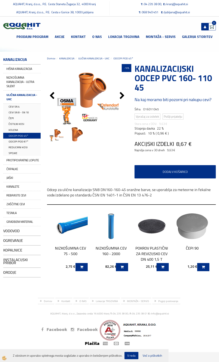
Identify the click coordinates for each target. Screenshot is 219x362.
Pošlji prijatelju (173, 116)
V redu (131, 355)
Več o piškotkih (152, 355)
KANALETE (12, 186)
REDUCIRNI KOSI (18, 147)
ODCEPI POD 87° (18, 141)
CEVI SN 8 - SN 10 (19, 112)
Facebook (54, 329)
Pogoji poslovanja (168, 301)
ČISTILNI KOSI (16, 124)
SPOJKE (13, 153)
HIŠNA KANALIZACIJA (19, 68)
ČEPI (11, 118)
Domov (51, 58)
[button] (122, 96)
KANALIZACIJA (66, 58)
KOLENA (13, 130)
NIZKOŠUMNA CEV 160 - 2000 (111, 250)
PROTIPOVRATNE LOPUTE (22, 160)
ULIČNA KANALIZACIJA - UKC (21, 97)
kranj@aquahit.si (177, 4)
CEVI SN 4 (14, 107)
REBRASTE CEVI (16, 195)
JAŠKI (9, 177)
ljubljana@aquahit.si (177, 12)
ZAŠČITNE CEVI (15, 204)
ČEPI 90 (192, 248)
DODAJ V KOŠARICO (175, 171)
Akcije (60, 36)
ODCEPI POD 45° (18, 136)
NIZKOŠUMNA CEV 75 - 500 (70, 250)
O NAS (97, 36)
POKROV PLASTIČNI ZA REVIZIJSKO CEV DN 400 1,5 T (151, 253)
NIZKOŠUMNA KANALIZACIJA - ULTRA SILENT (20, 81)
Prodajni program (32, 36)
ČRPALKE (12, 169)
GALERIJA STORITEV (197, 36)
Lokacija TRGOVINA (123, 36)
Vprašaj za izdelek (147, 116)
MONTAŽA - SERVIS (161, 36)
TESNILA (11, 213)
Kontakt (78, 36)
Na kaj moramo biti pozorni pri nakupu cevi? (173, 99)
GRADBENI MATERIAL (19, 221)
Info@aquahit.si (160, 313)
